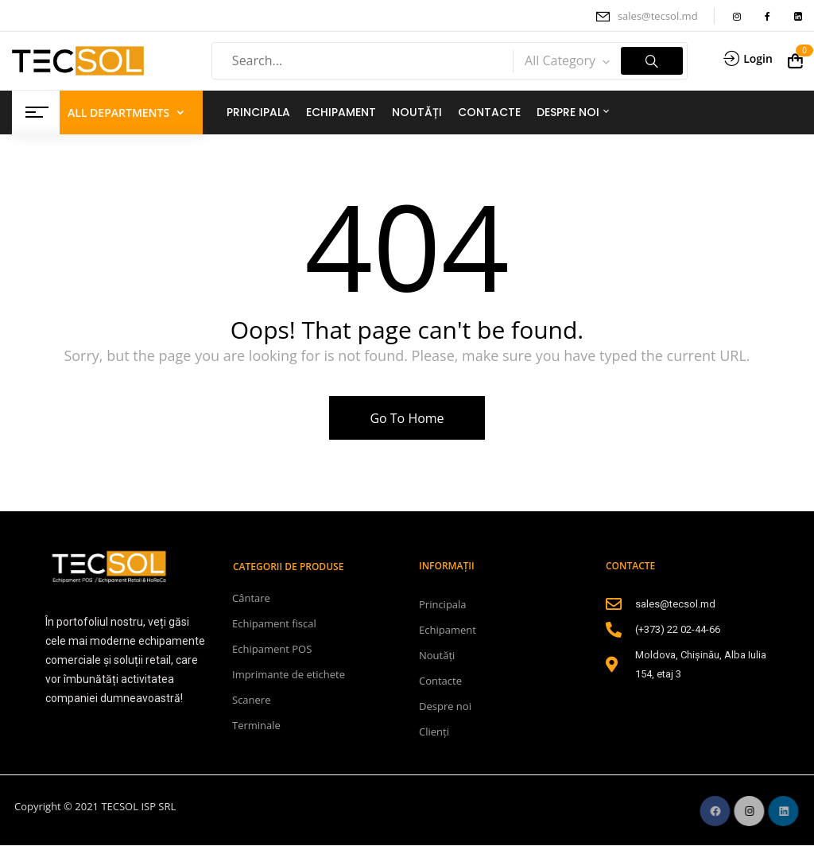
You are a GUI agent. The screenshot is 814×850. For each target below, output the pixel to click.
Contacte (440, 680)
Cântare (251, 598)
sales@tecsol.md (658, 16)
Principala (443, 604)
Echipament (447, 630)
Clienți (434, 731)
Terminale (256, 725)
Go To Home (407, 418)
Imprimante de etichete (288, 674)
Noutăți (437, 655)
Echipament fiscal (274, 623)
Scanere (251, 700)
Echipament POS (272, 649)
